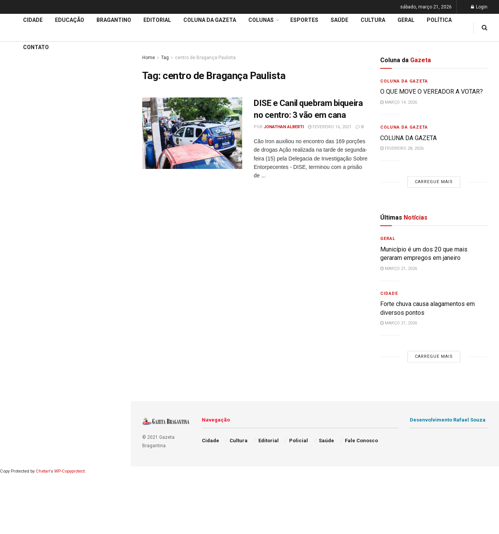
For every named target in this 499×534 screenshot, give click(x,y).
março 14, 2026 (398, 102)
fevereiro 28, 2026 (402, 148)
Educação (20, 206)
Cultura (373, 20)
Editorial (19, 221)
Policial (298, 440)
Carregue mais (65, 130)
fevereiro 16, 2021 (329, 126)
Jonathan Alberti (284, 126)
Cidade (17, 191)
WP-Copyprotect (69, 471)
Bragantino (22, 250)
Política (439, 20)
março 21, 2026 (398, 268)
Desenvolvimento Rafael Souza (448, 420)
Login (479, 7)
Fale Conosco (361, 440)
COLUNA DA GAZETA (408, 138)
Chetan (43, 471)
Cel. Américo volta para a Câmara (53, 72)
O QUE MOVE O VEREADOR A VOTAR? (431, 91)
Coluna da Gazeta (30, 236)
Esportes (304, 20)
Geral (406, 20)
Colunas (261, 20)
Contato (36, 47)
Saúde (339, 20)
